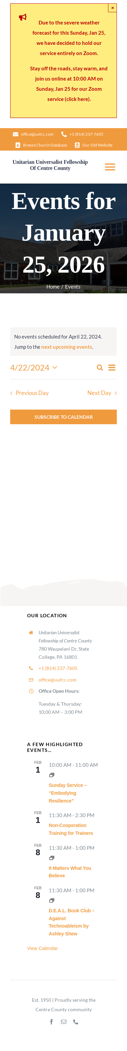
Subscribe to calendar (64, 417)
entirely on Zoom (77, 53)
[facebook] (51, 1021)
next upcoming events (66, 347)
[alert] (63, 341)
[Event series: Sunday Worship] (51, 775)
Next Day (99, 393)
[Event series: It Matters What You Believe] (51, 858)
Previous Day (32, 393)
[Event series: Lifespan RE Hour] (51, 900)
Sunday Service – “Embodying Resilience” (68, 792)
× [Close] (112, 8)
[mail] (63, 1021)
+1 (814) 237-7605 (58, 668)
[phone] (76, 1021)
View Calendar (42, 948)
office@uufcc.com (58, 680)
